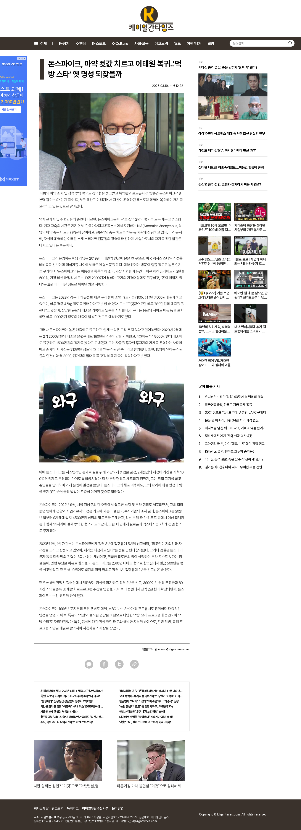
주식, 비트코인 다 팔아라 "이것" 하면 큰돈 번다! (66, 722)
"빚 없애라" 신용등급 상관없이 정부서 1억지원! (66, 701)
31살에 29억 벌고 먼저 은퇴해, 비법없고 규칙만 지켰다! (71, 691)
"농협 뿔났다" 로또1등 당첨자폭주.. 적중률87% (146, 706)
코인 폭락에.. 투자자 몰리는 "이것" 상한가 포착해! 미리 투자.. (151, 696)
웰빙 (211, 43)
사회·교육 (141, 43)
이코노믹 (161, 43)
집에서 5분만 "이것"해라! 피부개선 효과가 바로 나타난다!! (151, 691)
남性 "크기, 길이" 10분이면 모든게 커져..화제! (145, 722)
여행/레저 (194, 43)
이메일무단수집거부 (95, 808)
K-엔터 (81, 43)
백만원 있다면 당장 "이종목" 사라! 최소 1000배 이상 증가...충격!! (72, 706)
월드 (177, 43)
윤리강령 (118, 808)
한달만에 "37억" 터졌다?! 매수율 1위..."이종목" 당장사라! (151, 701)
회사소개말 (41, 808)
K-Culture (120, 43)
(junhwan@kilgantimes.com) (172, 649)
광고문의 (57, 808)
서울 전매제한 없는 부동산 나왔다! (59, 711)
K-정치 (64, 43)
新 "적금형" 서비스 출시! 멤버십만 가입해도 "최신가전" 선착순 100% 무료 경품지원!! (72, 717)
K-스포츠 (99, 43)
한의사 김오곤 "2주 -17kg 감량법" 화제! (142, 711)
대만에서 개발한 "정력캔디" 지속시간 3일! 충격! (146, 717)
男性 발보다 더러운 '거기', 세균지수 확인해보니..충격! (70, 696)
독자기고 (73, 808)
